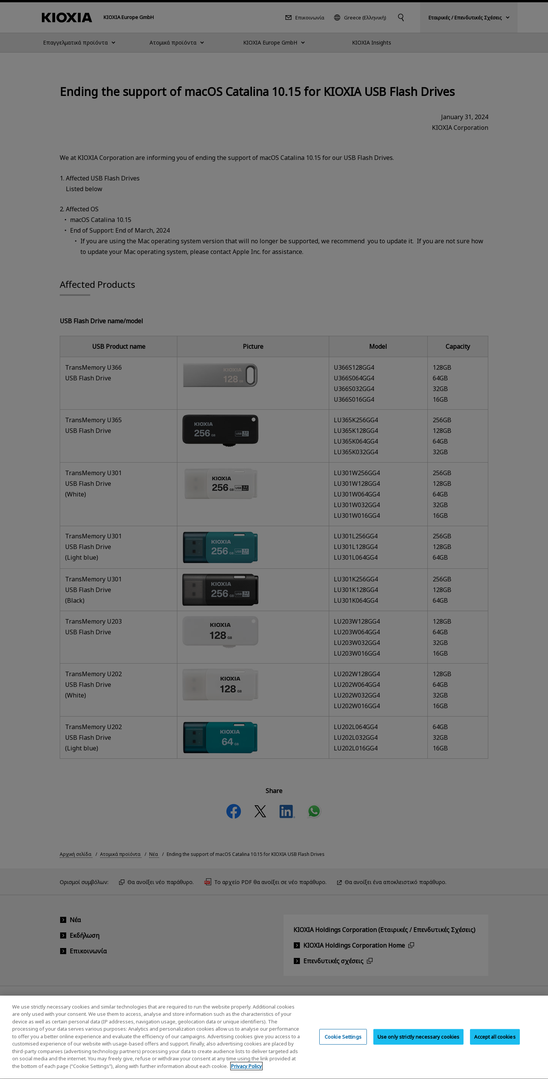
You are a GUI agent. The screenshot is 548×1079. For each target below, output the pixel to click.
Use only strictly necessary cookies (419, 1042)
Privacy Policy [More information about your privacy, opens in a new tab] (246, 1072)
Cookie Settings (343, 1042)
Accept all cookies (494, 1042)
